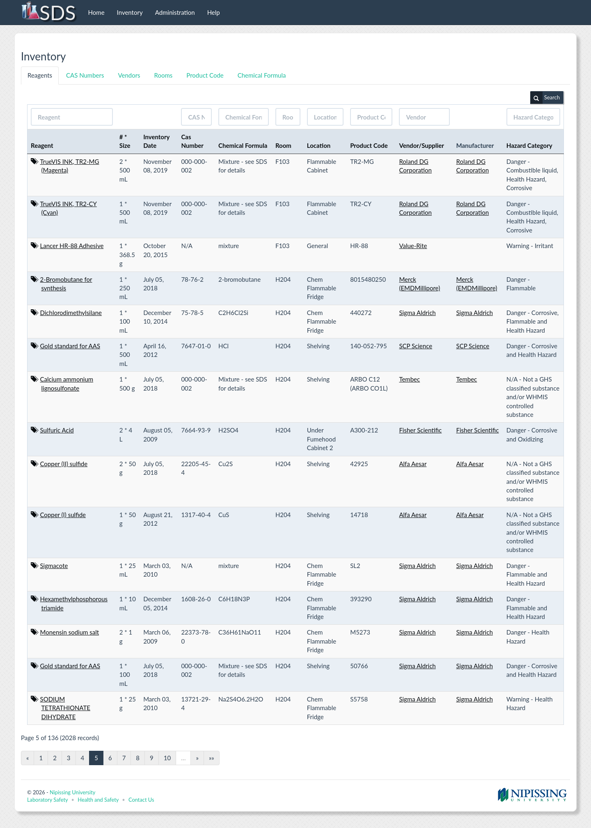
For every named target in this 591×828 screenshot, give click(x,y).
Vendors (129, 75)
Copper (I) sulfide (63, 514)
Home (96, 12)
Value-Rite (413, 245)
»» (211, 757)
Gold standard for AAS (70, 346)
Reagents (39, 75)
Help (213, 12)
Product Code (204, 75)
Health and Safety (98, 799)
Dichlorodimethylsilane (71, 312)
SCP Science (415, 346)
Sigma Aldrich (417, 312)
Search (545, 98)
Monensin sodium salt (69, 632)
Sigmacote (54, 565)
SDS (48, 12)
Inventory (130, 12)
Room (283, 145)
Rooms (163, 75)
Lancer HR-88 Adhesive (72, 245)
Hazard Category (529, 145)
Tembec (409, 379)
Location (319, 145)
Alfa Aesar (412, 463)
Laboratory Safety (47, 799)
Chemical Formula (262, 75)
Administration (175, 12)
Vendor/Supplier (421, 145)
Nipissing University (72, 792)
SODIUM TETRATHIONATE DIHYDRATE (65, 707)
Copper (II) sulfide (64, 463)
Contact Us (141, 799)
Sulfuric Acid (57, 430)
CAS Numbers (85, 75)
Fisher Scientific (420, 430)
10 (167, 757)
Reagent (42, 145)
